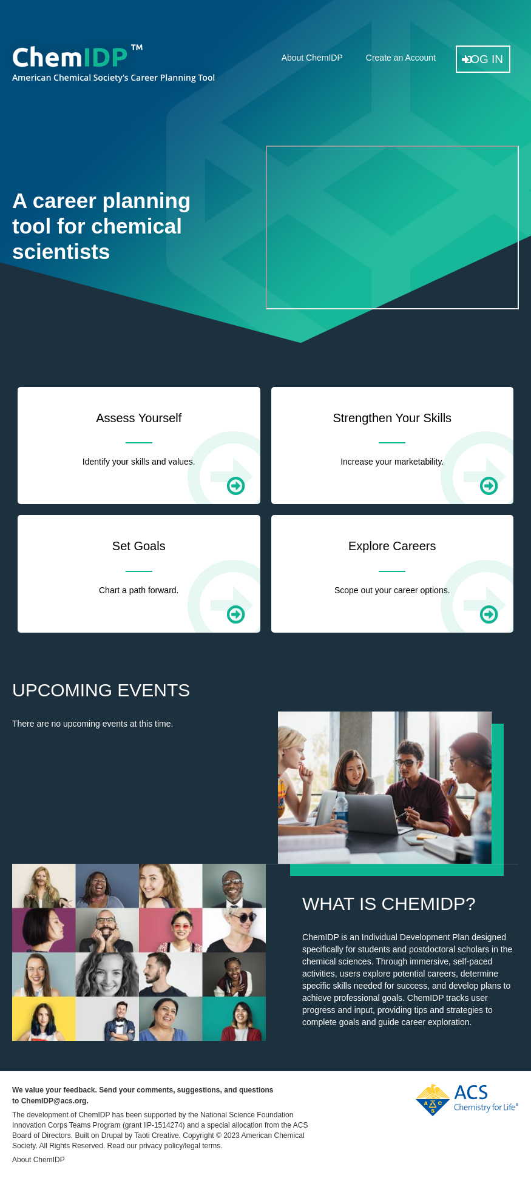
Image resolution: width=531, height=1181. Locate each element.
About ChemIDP (312, 57)
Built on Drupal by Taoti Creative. (128, 1135)
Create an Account (401, 57)
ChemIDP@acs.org (54, 1101)
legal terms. (204, 1146)
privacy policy (161, 1146)
